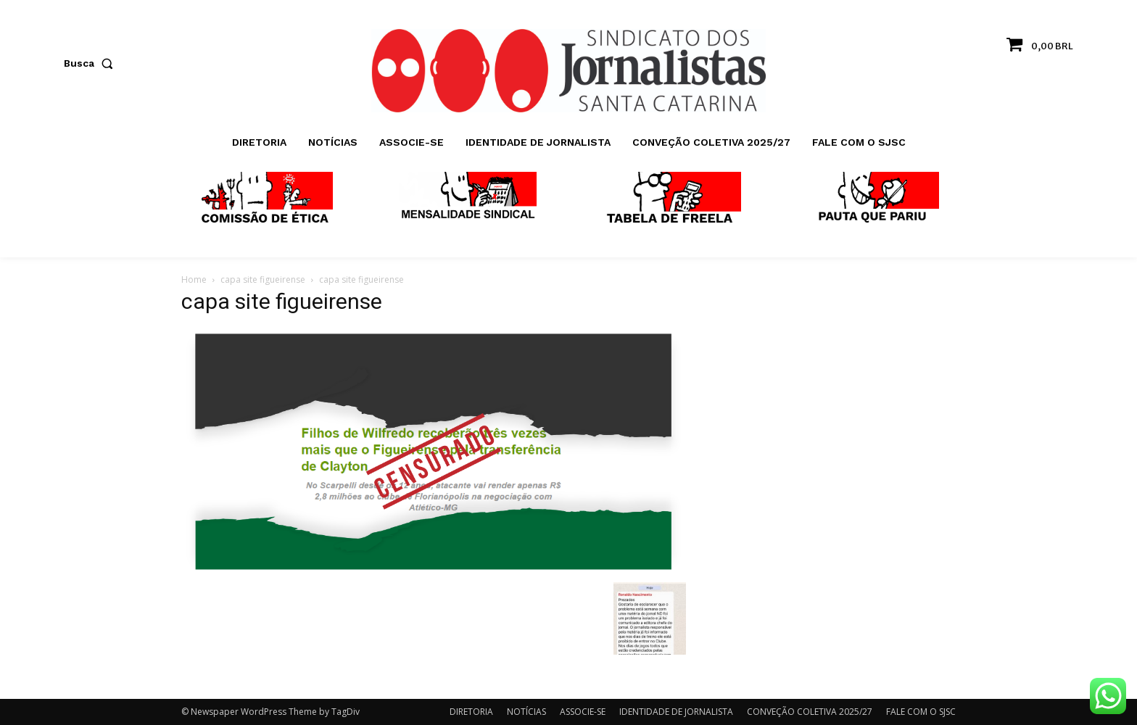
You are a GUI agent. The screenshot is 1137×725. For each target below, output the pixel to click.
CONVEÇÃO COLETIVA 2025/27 (809, 711)
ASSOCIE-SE (582, 711)
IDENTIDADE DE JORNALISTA (676, 711)
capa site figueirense (262, 279)
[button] (91, 63)
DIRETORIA (471, 711)
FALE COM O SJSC (921, 711)
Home (194, 279)
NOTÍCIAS (526, 711)
